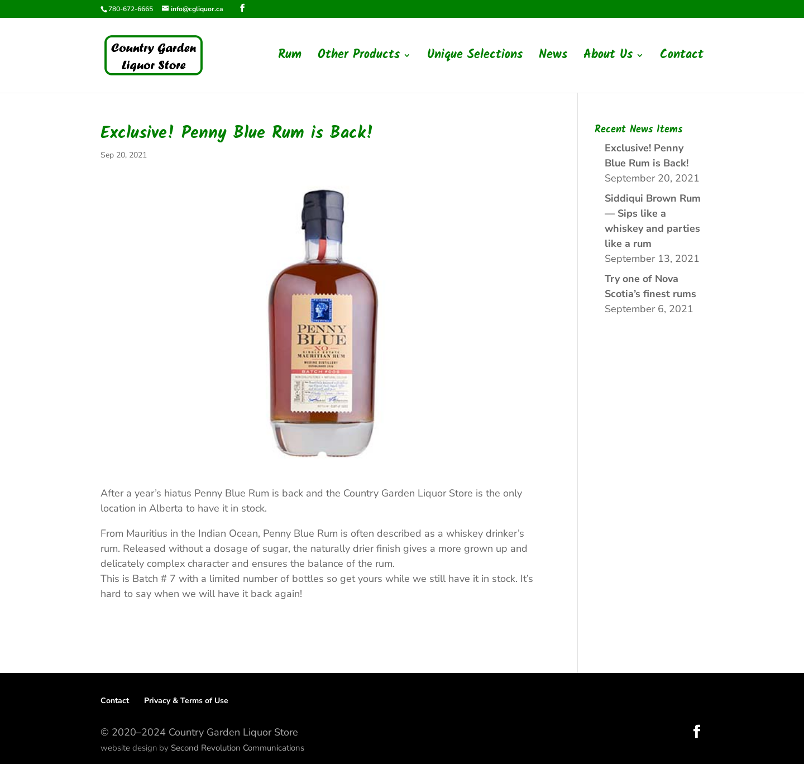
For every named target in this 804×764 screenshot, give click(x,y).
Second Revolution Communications (237, 747)
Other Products (359, 58)
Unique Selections (475, 58)
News (553, 58)
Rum (290, 58)
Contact (682, 58)
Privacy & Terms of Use (186, 700)
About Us (608, 58)
